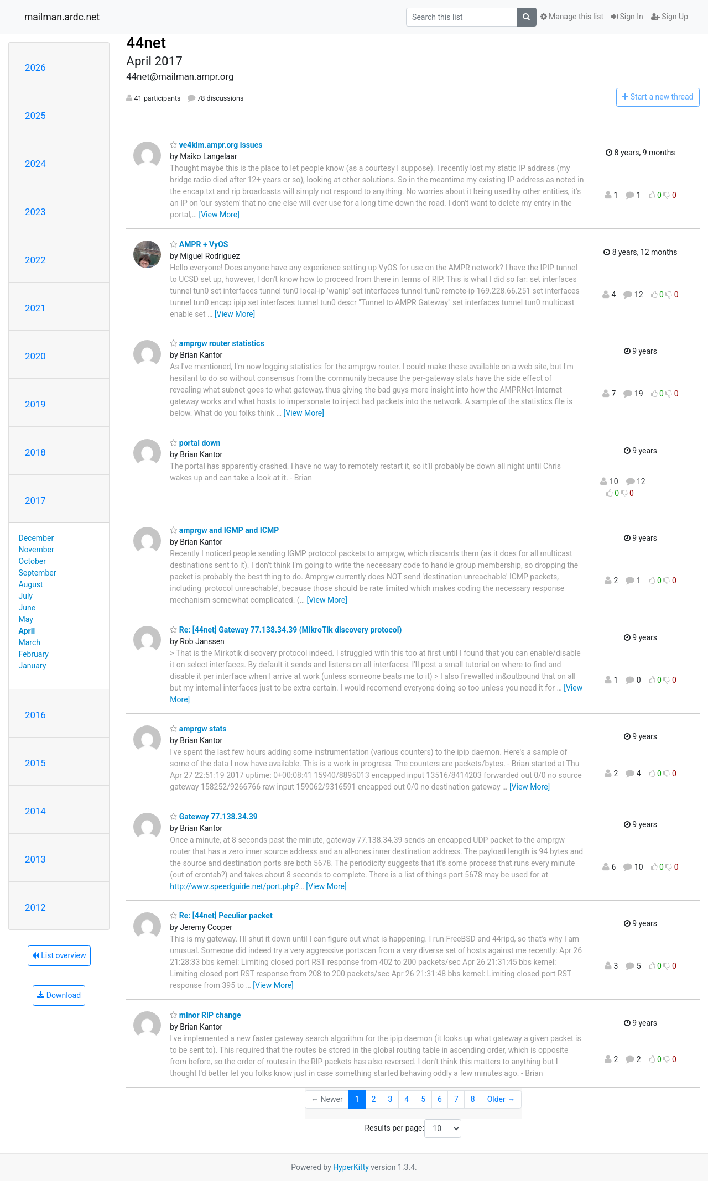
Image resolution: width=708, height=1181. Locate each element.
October (32, 561)
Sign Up (669, 16)
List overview (59, 955)
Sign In (627, 16)
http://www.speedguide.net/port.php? (234, 886)
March (30, 642)
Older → (501, 1099)
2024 (35, 163)
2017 (35, 500)
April (27, 630)
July (26, 596)
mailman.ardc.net (62, 17)
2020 (35, 356)
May (26, 619)
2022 (35, 259)
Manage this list (571, 16)
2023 (35, 211)
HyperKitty (351, 1167)
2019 (35, 404)
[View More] (219, 214)
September (37, 572)
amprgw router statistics (217, 343)
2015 (35, 763)
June (27, 607)
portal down (195, 442)
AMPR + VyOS (199, 244)
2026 (35, 67)
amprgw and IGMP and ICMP (224, 530)
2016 (35, 714)
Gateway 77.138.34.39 (213, 816)
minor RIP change (205, 1015)
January (32, 665)
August (31, 584)
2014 (35, 811)
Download (59, 995)
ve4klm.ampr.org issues (216, 144)
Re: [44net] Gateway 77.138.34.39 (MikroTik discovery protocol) (286, 629)
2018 (35, 452)
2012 (35, 907)
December (36, 538)
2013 (35, 859)
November (36, 549)
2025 (35, 115)
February (34, 654)
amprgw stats (198, 728)
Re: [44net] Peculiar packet (221, 915)
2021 (35, 307)
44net (146, 43)
